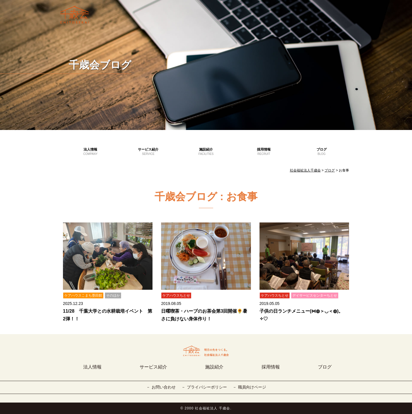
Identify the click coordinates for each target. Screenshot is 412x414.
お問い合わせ (164, 387)
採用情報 (263, 151)
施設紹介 (206, 151)
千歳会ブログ (100, 65)
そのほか (113, 295)
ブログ (321, 151)
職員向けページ (252, 387)
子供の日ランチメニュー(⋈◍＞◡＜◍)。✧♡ (301, 315)
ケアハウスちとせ (176, 295)
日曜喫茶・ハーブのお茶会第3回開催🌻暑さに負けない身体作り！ (204, 315)
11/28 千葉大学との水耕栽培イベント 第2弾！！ (107, 315)
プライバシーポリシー (207, 387)
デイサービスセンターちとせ (314, 295)
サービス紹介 (148, 151)
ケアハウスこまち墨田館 (83, 295)
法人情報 (90, 151)
